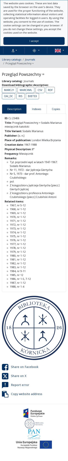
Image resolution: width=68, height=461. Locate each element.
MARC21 (9, 90)
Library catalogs (11, 59)
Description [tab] (14, 109)
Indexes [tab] (36, 109)
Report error (15, 385)
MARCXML (26, 90)
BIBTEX (32, 96)
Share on (20, 367)
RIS (20, 96)
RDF (50, 90)
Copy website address (22, 394)
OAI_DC (8, 96)
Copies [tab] (56, 109)
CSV (40, 90)
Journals (30, 59)
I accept (34, 41)
